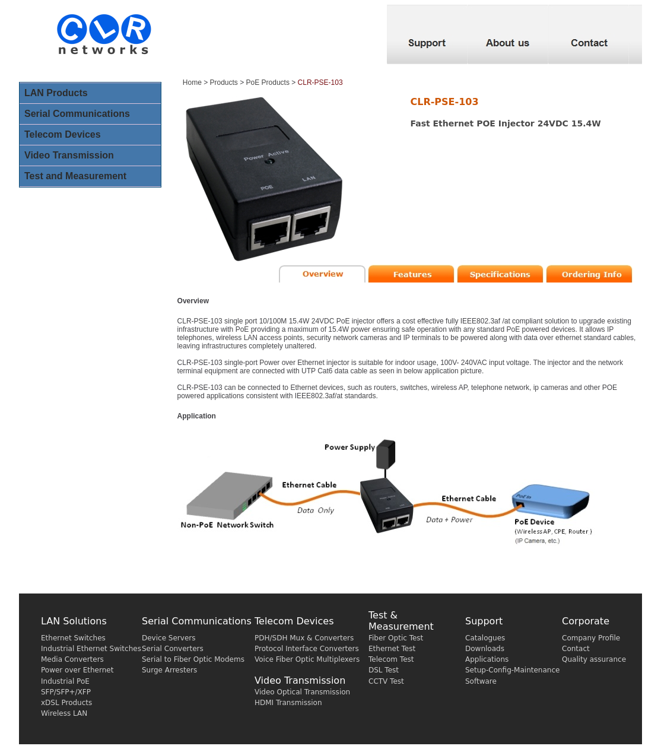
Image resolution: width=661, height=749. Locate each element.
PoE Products (268, 82)
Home (192, 82)
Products (224, 82)
